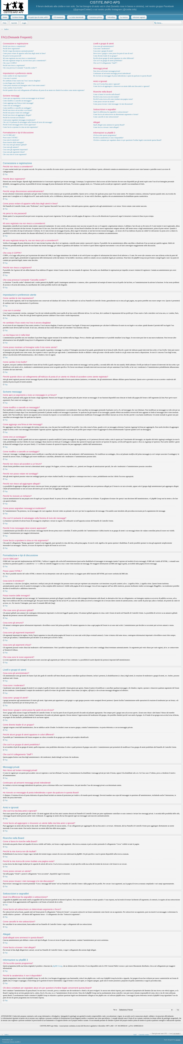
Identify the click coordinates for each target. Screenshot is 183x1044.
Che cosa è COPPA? (10, 63)
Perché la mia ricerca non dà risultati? (106, 97)
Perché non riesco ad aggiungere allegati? (17, 115)
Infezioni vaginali (138, 17)
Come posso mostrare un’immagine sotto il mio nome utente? (24, 85)
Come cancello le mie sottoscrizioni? (106, 117)
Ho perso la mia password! (12, 56)
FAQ (4, 23)
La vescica (124, 17)
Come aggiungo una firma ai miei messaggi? (18, 103)
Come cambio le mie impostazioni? (15, 76)
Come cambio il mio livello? (12, 88)
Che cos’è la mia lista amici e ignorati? (106, 84)
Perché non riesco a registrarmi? (14, 65)
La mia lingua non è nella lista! (13, 83)
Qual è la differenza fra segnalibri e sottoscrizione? (110, 112)
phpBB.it (18, 1042)
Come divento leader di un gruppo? (105, 56)
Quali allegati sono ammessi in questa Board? (109, 125)
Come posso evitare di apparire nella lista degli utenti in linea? (24, 53)
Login (23, 23)
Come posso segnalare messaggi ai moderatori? (19, 120)
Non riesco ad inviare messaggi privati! (106, 71)
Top (6, 174)
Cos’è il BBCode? (9, 135)
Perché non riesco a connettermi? (14, 46)
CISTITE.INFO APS (105, 2)
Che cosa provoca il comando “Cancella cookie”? (20, 68)
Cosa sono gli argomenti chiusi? (14, 152)
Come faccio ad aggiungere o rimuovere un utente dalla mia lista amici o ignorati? (121, 86)
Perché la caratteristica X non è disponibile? (108, 138)
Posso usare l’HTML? (10, 138)
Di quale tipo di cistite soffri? (38, 17)
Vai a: (115, 1010)
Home (4, 17)
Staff (134, 1034)
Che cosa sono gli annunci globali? (15, 145)
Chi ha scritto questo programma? (105, 135)
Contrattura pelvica (95, 17)
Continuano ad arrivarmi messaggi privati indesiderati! (112, 73)
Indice (6, 29)
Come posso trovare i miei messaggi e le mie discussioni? (113, 104)
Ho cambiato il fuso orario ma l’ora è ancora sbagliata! (21, 81)
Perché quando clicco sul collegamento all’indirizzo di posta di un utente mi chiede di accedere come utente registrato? (43, 90)
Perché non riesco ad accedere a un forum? (17, 110)
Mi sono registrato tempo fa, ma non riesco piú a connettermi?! (24, 61)
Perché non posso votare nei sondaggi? (16, 113)
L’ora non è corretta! (10, 78)
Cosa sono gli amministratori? (103, 46)
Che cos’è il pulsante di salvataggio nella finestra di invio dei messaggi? (27, 122)
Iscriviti (14, 23)
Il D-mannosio (58, 17)
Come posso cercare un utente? (104, 102)
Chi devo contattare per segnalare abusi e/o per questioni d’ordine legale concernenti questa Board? (127, 140)
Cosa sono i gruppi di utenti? (103, 51)
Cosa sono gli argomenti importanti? (15, 150)
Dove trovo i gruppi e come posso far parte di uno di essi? (113, 53)
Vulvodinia (111, 17)
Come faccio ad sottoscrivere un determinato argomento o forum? (115, 114)
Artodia (178, 1040)
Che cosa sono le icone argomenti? (15, 154)
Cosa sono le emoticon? (11, 140)
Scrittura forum (17, 17)
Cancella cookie (144, 1034)
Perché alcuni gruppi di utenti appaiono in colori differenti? (113, 58)
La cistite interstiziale (75, 17)
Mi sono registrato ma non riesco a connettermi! (19, 58)
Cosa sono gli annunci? (11, 147)
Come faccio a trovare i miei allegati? (106, 127)
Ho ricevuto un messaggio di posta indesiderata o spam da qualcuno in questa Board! (122, 76)
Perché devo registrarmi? (11, 49)
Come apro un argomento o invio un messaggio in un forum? (24, 98)
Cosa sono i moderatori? (101, 49)
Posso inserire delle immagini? (13, 142)
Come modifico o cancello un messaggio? (17, 101)
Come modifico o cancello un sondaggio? (17, 108)
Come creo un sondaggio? (12, 106)
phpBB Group (57, 966)
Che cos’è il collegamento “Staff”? (105, 63)
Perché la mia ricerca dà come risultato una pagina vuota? (113, 99)
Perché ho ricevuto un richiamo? (14, 118)
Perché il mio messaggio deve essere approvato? (19, 125)
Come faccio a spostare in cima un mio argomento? (20, 127)
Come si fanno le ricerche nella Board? (106, 94)
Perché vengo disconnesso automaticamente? (18, 51)
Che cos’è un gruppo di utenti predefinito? (107, 61)
